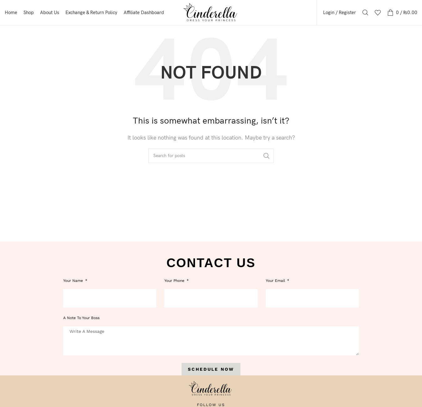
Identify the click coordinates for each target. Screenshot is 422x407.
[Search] (365, 12)
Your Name (73, 280)
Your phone (175, 280)
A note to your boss (81, 318)
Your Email (276, 280)
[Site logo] (211, 12)
